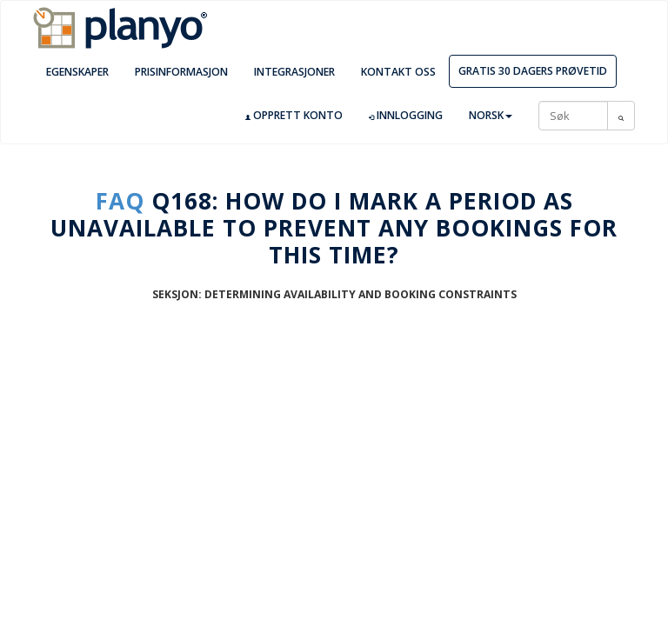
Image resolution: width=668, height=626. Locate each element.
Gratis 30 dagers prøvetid (532, 70)
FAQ (120, 200)
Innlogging (406, 115)
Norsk (490, 115)
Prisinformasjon (181, 71)
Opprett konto (294, 115)
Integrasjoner (294, 71)
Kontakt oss (398, 71)
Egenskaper (77, 71)
